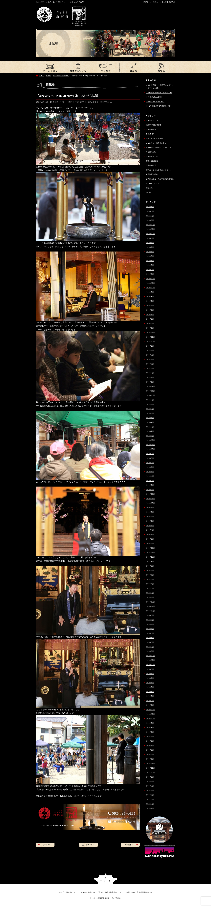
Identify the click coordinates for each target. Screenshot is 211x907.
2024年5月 (150, 310)
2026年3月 (150, 211)
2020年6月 (150, 521)
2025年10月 (150, 234)
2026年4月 (150, 207)
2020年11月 (150, 499)
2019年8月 (150, 566)
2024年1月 (150, 328)
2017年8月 (150, 674)
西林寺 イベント (60, 102)
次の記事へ (130, 845)
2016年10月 (150, 719)
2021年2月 (150, 485)
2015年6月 (150, 790)
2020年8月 (150, 512)
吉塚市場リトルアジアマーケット (158, 147)
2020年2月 (150, 539)
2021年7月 (150, 463)
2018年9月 (150, 615)
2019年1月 (150, 597)
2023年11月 (150, 337)
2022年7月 (150, 409)
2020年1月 (150, 544)
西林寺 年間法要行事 (61, 76)
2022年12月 (150, 386)
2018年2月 (150, 647)
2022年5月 (150, 418)
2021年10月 (150, 449)
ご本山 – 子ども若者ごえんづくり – (159, 170)
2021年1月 (150, 490)
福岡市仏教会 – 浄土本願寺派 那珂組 (160, 179)
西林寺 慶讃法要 (152, 161)
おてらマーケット (152, 183)
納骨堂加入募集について (161, 67)
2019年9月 (150, 561)
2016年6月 (150, 736)
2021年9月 (150, 454)
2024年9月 (150, 292)
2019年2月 (150, 593)
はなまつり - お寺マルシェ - (100, 102)
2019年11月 (150, 552)
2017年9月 (150, 669)
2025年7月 (150, 247)
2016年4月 (150, 746)
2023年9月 (150, 346)
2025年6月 (150, 252)
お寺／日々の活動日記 (154, 139)
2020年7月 (150, 517)
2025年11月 (150, 229)
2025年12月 (150, 225)
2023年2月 (150, 377)
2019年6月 (150, 575)
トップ (50, 67)
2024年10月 (150, 288)
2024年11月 (150, 283)
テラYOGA (150, 134)
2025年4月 (150, 261)
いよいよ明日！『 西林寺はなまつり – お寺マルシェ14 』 (160, 86)
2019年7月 (150, 571)
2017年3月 (150, 696)
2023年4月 (150, 368)
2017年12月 (150, 656)
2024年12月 (150, 279)
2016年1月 (150, 759)
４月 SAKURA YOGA (154, 97)
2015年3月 (150, 804)
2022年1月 (150, 436)
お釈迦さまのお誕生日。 (155, 102)
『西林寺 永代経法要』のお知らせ (159, 93)
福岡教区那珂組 (152, 174)
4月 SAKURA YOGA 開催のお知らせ (159, 106)
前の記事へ (45, 845)
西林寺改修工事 (152, 156)
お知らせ (155, 2)
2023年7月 (150, 355)
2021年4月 (150, 476)
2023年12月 (150, 332)
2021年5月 (150, 472)
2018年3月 (150, 642)
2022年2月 (150, 431)
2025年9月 (150, 238)
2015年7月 (150, 786)
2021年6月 (150, 467)
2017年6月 (150, 683)
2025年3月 (150, 265)
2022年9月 (150, 400)
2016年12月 (150, 710)
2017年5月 (150, 687)
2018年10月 (150, 611)
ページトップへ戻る (105, 878)
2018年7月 (150, 624)
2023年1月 (150, 382)
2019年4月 (150, 584)
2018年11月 (150, 606)
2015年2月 (150, 808)
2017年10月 (150, 665)
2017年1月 (150, 705)
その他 (148, 192)
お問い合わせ (131, 892)
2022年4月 (150, 422)
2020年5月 (150, 526)
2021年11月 (150, 445)
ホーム (41, 76)
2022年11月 (150, 391)
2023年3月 (150, 373)
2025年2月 (150, 270)
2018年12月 (150, 602)
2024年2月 (150, 324)
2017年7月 (150, 678)
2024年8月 (150, 297)
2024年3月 (150, 319)
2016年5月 (150, 741)
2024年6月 (150, 306)
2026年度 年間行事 (105, 67)
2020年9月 (150, 508)
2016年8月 (150, 728)
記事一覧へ (88, 845)
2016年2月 (150, 755)
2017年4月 (150, 692)
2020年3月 (150, 535)
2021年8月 (150, 458)
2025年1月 (150, 274)
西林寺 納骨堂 (151, 129)
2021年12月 (150, 440)
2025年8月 (150, 243)
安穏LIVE (149, 188)
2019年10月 (150, 557)
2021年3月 (150, 481)
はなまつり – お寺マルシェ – (157, 143)
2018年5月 (150, 633)
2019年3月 (150, 588)
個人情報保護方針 (168, 2)
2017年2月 (150, 701)
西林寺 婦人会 (151, 165)
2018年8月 (150, 620)
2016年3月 (150, 750)
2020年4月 (150, 530)
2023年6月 (150, 359)
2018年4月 (150, 638)
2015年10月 (150, 772)
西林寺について (78, 67)
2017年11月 (150, 660)
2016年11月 (150, 714)
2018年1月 (150, 651)
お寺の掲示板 (151, 152)
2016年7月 (150, 732)
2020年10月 (150, 503)
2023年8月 (150, 350)
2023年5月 (150, 364)
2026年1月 (150, 220)
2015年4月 (150, 799)
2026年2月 (150, 216)
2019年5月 (150, 579)
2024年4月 (150, 315)
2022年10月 (150, 395)
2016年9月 (150, 723)
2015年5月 (150, 795)
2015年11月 (150, 768)
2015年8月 (150, 781)
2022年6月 (150, 413)
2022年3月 (150, 427)
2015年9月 (150, 777)
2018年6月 (150, 629)
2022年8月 (150, 404)
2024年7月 (150, 301)
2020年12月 (150, 494)
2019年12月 (150, 548)
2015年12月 (150, 763)
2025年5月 (150, 256)
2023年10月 (150, 341)
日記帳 (145, 2)
